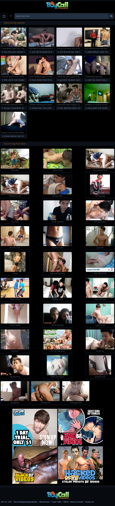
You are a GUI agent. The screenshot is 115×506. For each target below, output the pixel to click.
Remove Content (76, 502)
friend (45, 80)
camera (98, 80)
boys (81, 80)
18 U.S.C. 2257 (6, 502)
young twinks (16, 108)
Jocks (89, 80)
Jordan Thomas (105, 52)
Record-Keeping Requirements (25, 502)
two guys (7, 108)
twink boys (68, 108)
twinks (74, 108)
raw (77, 80)
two (5, 52)
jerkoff (24, 108)
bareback (71, 80)
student (39, 80)
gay (61, 80)
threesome (52, 80)
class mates (47, 108)
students (19, 52)
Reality (45, 52)
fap (94, 80)
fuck (99, 108)
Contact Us (89, 502)
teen (14, 52)
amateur (35, 108)
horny (34, 80)
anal (33, 52)
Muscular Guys (68, 52)
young (9, 52)
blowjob (53, 52)
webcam (14, 136)
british (65, 80)
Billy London (8, 80)
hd (49, 52)
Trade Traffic (56, 502)
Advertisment (44, 502)
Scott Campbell (19, 80)
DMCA (65, 502)
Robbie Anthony (92, 52)
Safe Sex (39, 52)
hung (104, 80)
